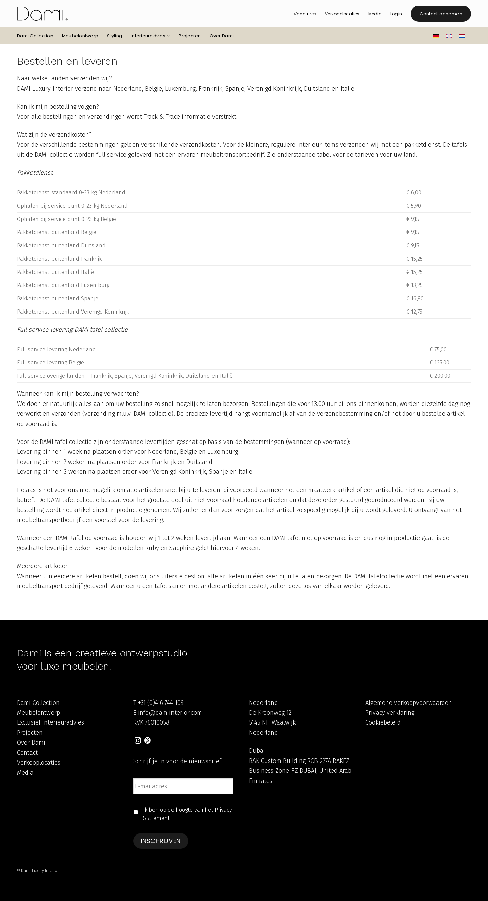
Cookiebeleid (383, 722)
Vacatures (305, 14)
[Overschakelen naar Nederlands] (461, 36)
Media (375, 14)
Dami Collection (35, 36)
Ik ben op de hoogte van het (187, 814)
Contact (27, 752)
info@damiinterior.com (170, 712)
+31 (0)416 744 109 (161, 703)
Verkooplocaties (342, 14)
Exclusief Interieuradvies (50, 722)
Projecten (190, 36)
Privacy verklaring (389, 712)
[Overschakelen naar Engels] (449, 35)
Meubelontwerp (80, 36)
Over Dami (222, 36)
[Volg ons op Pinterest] (147, 741)
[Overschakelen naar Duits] (436, 36)
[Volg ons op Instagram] (138, 741)
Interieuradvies (150, 36)
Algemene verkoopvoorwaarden (408, 703)
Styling (114, 36)
